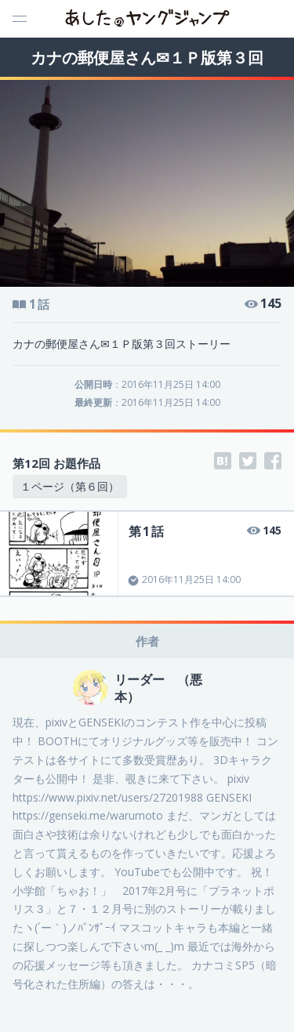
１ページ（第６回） (69, 486)
